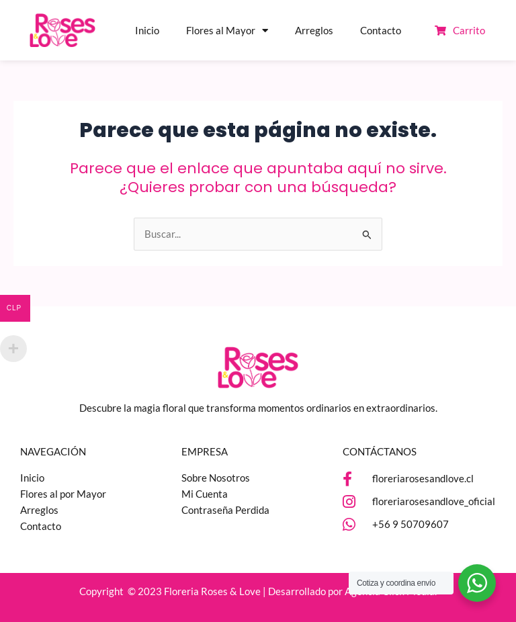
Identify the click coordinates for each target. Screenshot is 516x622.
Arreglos (314, 30)
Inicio (147, 30)
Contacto (380, 30)
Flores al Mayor (227, 30)
